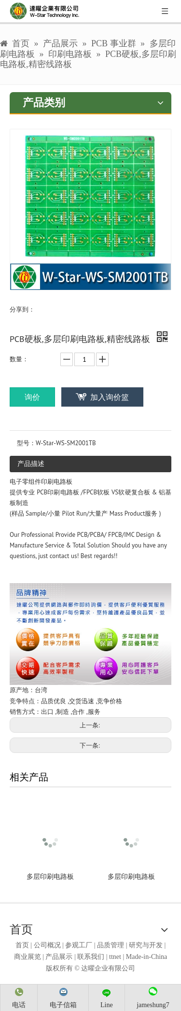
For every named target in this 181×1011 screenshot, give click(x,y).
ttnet (115, 956)
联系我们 (90, 956)
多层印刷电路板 (50, 876)
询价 (32, 397)
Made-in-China (146, 956)
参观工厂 (78, 945)
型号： (26, 443)
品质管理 (110, 945)
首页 (22, 945)
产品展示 (58, 956)
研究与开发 (146, 945)
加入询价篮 (109, 397)
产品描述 (30, 463)
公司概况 (47, 945)
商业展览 (27, 956)
